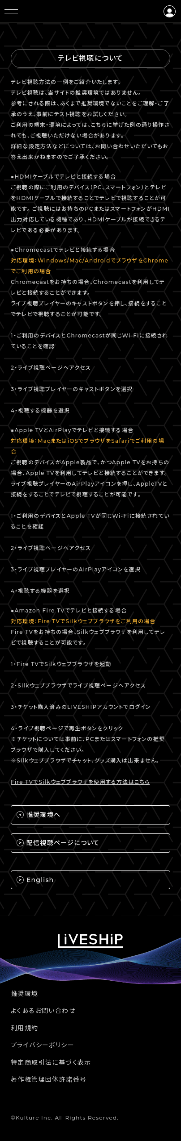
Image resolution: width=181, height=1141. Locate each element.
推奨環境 (25, 994)
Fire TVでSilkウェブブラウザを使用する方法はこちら (80, 782)
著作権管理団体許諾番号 (48, 1079)
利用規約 (25, 1028)
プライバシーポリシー (42, 1045)
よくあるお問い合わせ (43, 1011)
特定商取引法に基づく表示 (51, 1062)
